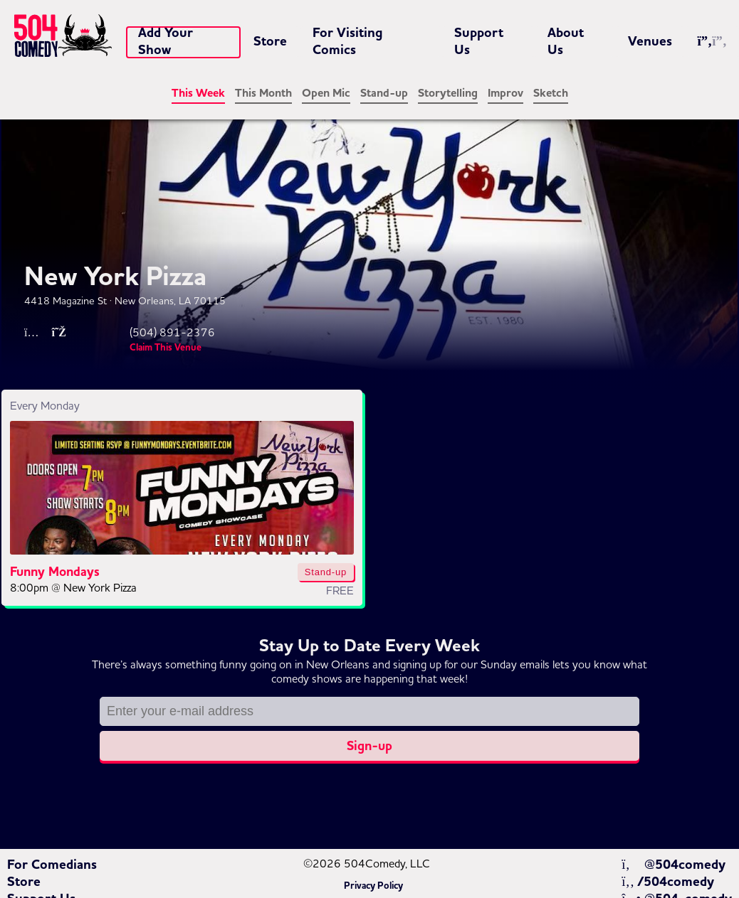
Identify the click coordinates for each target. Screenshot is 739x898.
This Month (263, 93)
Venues (650, 41)
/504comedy (668, 881)
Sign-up (369, 745)
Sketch (550, 93)
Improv (505, 93)
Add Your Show (165, 41)
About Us (565, 41)
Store (270, 41)
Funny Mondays (55, 571)
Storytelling (448, 93)
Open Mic (326, 93)
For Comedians (52, 864)
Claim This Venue (165, 347)
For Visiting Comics (348, 41)
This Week (198, 93)
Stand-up (384, 93)
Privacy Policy (373, 886)
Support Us (478, 41)
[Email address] (369, 711)
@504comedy (673, 864)
